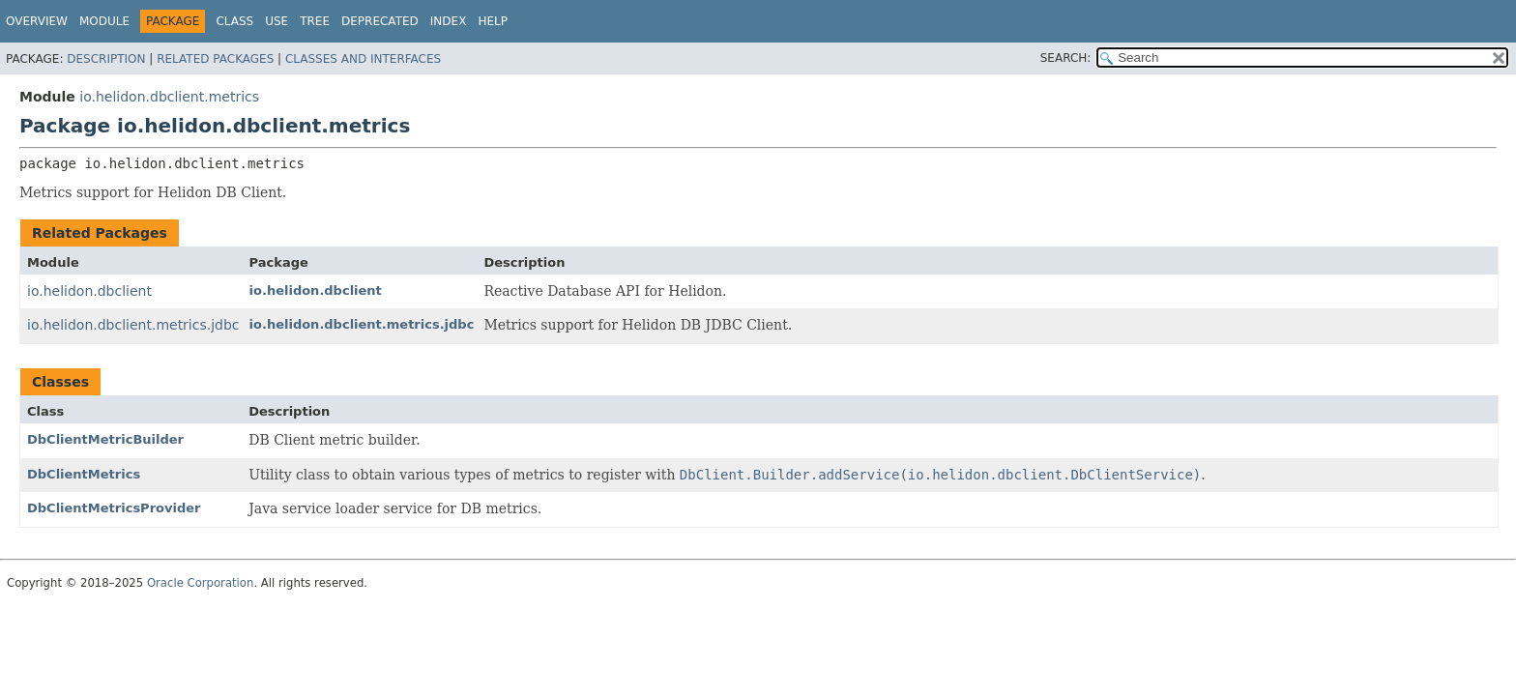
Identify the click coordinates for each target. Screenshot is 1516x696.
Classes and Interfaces (363, 59)
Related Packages (215, 59)
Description (106, 59)
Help (493, 21)
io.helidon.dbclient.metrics (169, 96)
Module (104, 21)
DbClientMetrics (83, 474)
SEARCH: (1066, 58)
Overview (37, 21)
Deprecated (380, 21)
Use (276, 21)
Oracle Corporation (200, 583)
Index (448, 21)
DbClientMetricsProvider (113, 508)
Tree (315, 21)
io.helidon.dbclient (89, 291)
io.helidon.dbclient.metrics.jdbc (133, 325)
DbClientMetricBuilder (105, 439)
